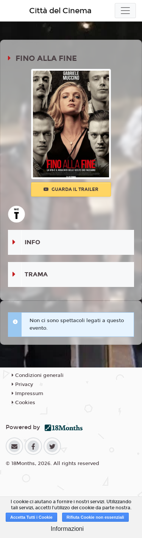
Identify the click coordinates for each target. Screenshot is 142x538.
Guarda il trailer (71, 189)
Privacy (22, 384)
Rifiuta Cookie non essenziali (95, 517)
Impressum (27, 394)
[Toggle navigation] (125, 10)
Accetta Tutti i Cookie (31, 517)
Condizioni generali (38, 375)
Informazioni (67, 529)
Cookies (23, 403)
